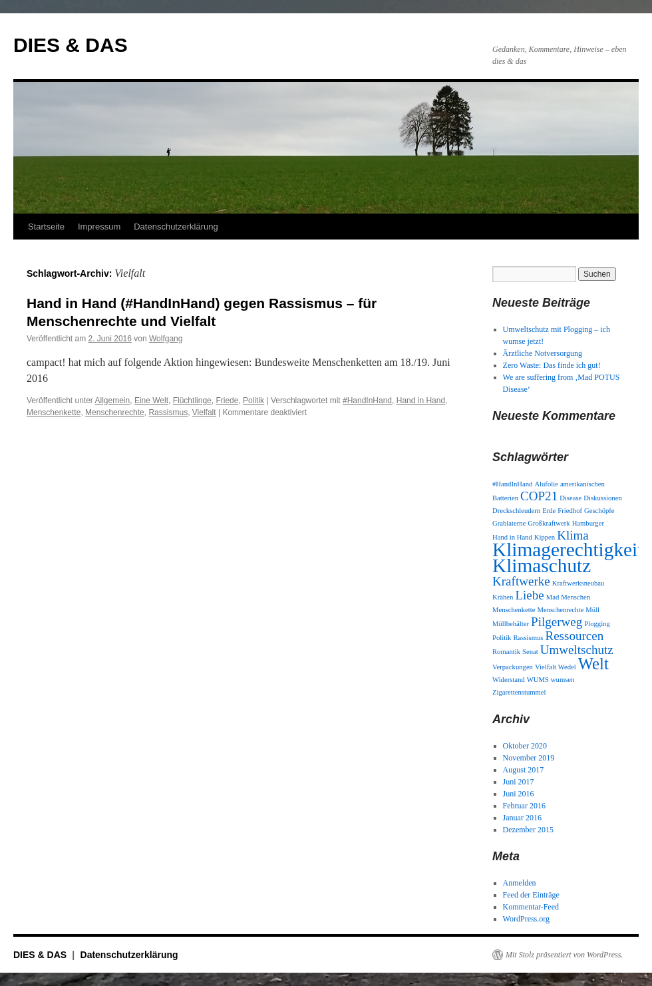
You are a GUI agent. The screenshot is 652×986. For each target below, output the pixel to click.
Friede (227, 400)
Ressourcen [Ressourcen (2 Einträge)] (574, 636)
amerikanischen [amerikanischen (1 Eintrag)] (582, 484)
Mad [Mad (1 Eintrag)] (553, 597)
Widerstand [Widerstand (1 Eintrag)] (508, 679)
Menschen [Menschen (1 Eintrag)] (575, 597)
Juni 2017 (518, 781)
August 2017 (523, 769)
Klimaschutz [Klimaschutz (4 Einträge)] (541, 565)
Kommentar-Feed (531, 906)
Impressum (99, 227)
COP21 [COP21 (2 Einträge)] (539, 496)
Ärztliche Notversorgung (542, 353)
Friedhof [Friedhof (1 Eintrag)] (570, 510)
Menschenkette (54, 412)
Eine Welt (151, 400)
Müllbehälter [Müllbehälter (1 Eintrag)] (510, 623)
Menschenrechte (114, 412)
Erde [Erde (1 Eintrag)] (549, 510)
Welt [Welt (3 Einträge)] (593, 664)
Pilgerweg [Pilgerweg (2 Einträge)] (556, 622)
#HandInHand (367, 400)
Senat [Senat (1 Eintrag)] (530, 651)
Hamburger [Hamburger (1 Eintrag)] (588, 523)
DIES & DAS (70, 45)
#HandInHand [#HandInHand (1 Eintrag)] (512, 484)
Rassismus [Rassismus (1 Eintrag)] (528, 637)
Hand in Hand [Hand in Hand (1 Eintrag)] (512, 537)
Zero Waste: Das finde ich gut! (552, 365)
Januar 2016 (522, 817)
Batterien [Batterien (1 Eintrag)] (505, 498)
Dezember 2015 (528, 829)
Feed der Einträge (531, 895)
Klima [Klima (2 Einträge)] (573, 535)
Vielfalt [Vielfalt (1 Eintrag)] (545, 667)
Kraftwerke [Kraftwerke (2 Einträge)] (521, 581)
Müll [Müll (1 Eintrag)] (592, 609)
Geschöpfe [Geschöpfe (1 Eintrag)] (599, 510)
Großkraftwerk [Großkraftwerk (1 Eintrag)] (549, 523)
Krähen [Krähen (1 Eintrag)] (502, 597)
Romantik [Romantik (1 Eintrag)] (506, 651)
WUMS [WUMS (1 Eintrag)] (538, 679)
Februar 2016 (524, 805)
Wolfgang (165, 338)
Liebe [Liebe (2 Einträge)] (529, 595)
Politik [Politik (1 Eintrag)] (501, 637)
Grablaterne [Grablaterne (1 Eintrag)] (509, 523)
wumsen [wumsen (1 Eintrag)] (563, 679)
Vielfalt (204, 412)
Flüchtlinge (192, 400)
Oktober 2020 (525, 745)
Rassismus (168, 412)
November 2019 (529, 757)
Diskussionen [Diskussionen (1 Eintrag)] (602, 498)
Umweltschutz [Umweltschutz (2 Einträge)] (576, 650)
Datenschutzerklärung (176, 227)
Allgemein (112, 400)
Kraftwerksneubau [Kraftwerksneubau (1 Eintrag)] (578, 583)
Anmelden (519, 883)
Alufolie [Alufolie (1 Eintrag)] (546, 484)
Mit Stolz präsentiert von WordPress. (564, 954)
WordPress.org (526, 918)
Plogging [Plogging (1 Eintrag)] (597, 623)
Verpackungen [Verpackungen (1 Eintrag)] (512, 667)
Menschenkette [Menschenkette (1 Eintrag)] (514, 609)
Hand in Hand (421, 400)
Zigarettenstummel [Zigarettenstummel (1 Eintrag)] (519, 692)
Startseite (46, 227)
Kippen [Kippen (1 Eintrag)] (544, 537)
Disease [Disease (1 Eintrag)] (570, 498)
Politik (253, 400)
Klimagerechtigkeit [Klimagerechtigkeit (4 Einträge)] (567, 549)
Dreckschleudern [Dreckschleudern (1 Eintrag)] (516, 510)
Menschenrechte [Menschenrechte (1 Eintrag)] (561, 609)
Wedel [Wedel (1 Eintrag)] (567, 667)
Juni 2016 (518, 793)
